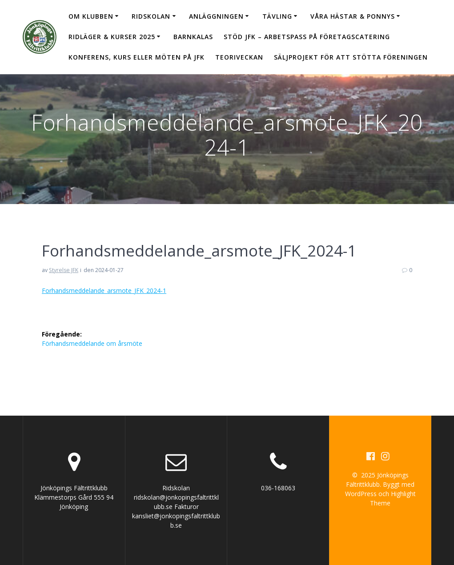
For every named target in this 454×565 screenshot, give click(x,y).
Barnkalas (193, 36)
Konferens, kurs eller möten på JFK (136, 57)
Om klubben (90, 16)
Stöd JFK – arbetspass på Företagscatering (307, 36)
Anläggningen (216, 16)
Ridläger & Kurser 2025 (111, 36)
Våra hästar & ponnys (352, 16)
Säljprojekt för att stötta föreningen (351, 57)
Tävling (277, 16)
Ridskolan (151, 16)
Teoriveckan (239, 57)
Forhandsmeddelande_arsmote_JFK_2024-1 (104, 290)
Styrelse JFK (63, 270)
